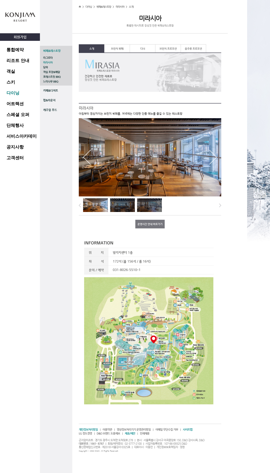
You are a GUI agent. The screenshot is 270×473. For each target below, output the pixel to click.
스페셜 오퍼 (17, 114)
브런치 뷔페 (117, 48)
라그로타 (48, 57)
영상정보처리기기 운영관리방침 (134, 429)
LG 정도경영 (85, 433)
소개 (91, 48)
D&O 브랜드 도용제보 (108, 433)
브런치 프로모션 (168, 48)
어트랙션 (15, 103)
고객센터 (15, 157)
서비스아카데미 (21, 136)
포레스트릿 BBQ (52, 76)
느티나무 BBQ (50, 81)
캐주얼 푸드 (50, 109)
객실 (10, 71)
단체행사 (15, 125)
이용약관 (107, 429)
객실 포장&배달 (51, 71)
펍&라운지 (49, 100)
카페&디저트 (50, 90)
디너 (142, 48)
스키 (10, 82)
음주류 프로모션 (193, 48)
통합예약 (15, 49)
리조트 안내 (17, 60)
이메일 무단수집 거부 (166, 429)
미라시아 (48, 62)
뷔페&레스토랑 (52, 50)
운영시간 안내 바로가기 (150, 224)
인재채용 (144, 433)
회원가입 (20, 37)
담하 (45, 67)
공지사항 (15, 147)
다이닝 (12, 93)
